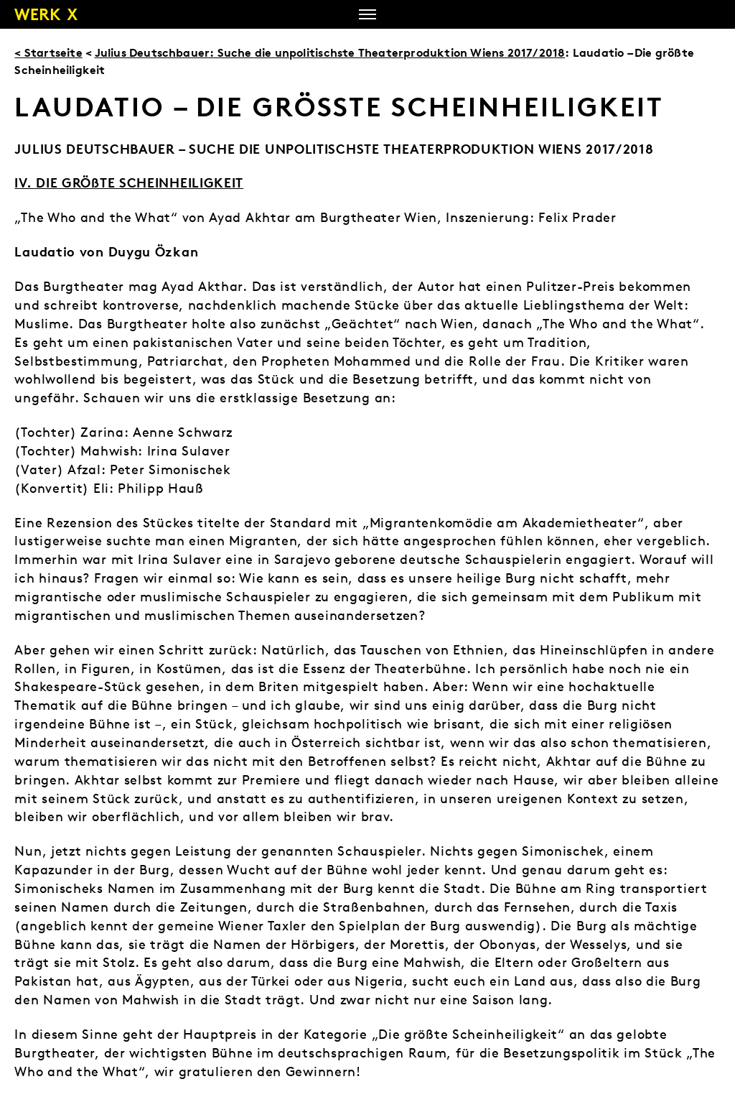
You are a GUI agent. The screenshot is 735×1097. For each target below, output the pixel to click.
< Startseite (48, 52)
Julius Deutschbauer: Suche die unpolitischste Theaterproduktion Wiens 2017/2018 (330, 52)
